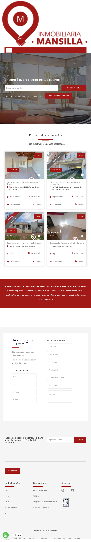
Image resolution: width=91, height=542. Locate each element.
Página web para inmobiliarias (25, 538)
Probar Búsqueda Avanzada (58, 96)
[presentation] (65, 408)
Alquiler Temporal (11, 507)
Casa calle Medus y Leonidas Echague (23, 243)
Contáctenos (12, 470)
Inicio (7, 490)
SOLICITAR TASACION (59, 416)
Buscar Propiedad (73, 88)
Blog (6, 513)
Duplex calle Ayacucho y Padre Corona (66, 243)
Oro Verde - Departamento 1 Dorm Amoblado (64, 183)
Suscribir (80, 439)
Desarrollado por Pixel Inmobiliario (67, 538)
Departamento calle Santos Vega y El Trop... (23, 183)
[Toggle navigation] (9, 50)
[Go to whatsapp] (6, 535)
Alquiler (7, 502)
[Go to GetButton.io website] (5, 539)
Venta (7, 496)
